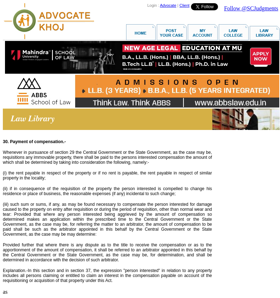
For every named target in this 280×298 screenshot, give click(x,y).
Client (185, 5)
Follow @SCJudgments (251, 8)
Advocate (168, 5)
